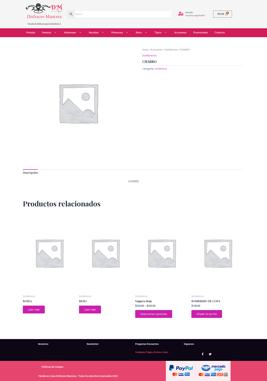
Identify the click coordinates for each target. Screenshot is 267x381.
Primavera (120, 32)
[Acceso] (180, 13)
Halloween (73, 32)
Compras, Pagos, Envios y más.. (152, 352)
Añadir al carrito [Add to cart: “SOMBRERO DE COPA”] (207, 314)
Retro (142, 32)
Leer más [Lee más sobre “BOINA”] (34, 309)
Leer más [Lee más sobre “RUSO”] (90, 309)
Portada (30, 32)
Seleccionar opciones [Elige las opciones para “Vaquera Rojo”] (153, 314)
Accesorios (180, 32)
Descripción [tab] (30, 173)
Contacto (220, 32)
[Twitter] (210, 354)
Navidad (97, 32)
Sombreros (171, 49)
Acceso (189, 12)
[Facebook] (202, 354)
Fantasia (49, 32)
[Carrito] (222, 14)
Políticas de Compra (52, 366)
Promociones (200, 32)
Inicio (145, 49)
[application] (52, 33)
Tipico (161, 32)
